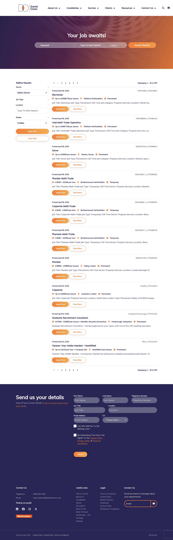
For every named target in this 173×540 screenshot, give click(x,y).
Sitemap (79, 521)
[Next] (77, 83)
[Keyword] (55, 45)
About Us (80, 497)
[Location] (92, 45)
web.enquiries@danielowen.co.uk (47, 498)
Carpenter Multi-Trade (63, 206)
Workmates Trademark (109, 509)
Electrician (57, 94)
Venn (155, 535)
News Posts (81, 509)
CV (104, 415)
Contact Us (147, 8)
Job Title (77, 406)
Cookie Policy (96, 438)
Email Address (79, 415)
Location (111, 406)
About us (53, 8)
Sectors (92, 8)
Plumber (56, 262)
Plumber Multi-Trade (63, 178)
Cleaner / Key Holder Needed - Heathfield (74, 345)
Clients (109, 8)
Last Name (107, 396)
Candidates (73, 8)
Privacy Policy (83, 440)
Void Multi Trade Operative (66, 122)
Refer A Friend (82, 512)
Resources (127, 8)
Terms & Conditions (108, 494)
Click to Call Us (82, 494)
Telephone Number (139, 396)
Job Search (80, 506)
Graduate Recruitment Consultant (70, 317)
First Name (78, 396)
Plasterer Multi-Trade (63, 234)
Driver (55, 150)
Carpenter (57, 289)
